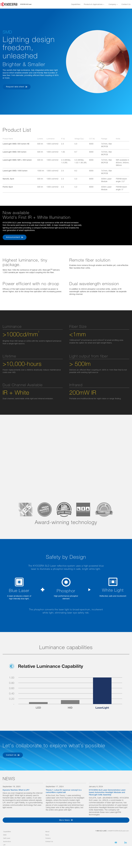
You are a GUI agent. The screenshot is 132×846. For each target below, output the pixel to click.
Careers (48, 838)
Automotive (7, 841)
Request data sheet (15, 87)
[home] (16, 4)
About (47, 831)
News (47, 835)
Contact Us (125, 4)
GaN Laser (6, 838)
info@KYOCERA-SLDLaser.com (118, 831)
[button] (94, 4)
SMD (5, 835)
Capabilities (75, 4)
